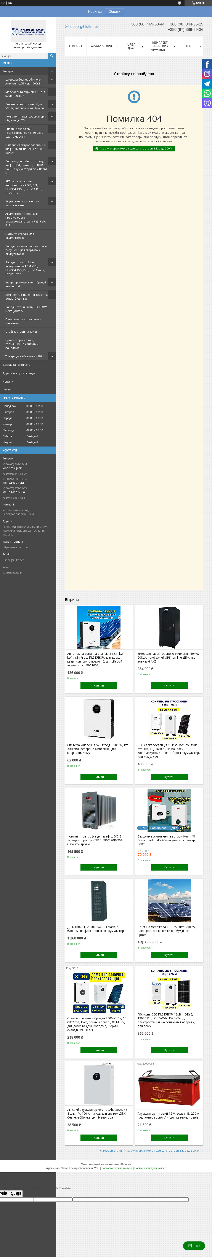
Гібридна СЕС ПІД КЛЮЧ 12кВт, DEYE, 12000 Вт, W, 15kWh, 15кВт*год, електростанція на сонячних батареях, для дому (166, 1020)
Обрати (114, 11)
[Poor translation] (16, 1193)
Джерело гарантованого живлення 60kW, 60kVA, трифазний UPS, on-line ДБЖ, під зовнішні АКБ (168, 657)
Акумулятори (101, 46)
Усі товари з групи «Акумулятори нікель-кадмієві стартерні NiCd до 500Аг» (149, 1150)
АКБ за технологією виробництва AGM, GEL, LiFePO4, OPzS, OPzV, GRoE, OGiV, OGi (23, 187)
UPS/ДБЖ (131, 46)
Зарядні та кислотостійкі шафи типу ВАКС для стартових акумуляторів (26, 250)
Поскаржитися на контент (116, 1168)
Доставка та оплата (16, 365)
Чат (194, 1246)
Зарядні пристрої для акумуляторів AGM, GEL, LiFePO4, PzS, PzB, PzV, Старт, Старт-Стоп (25, 268)
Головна (75, 46)
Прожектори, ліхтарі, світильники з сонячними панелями (22, 344)
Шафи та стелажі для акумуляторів (19, 236)
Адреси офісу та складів (19, 373)
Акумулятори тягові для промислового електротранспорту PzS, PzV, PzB (25, 219)
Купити (99, 685)
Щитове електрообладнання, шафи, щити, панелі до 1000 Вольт (25, 149)
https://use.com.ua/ (15, 547)
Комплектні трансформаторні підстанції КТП (25, 118)
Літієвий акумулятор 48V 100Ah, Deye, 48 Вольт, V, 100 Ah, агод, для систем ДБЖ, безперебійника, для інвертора (97, 1113)
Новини (8, 381)
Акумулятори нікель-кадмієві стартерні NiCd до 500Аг (136, 148)
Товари (8, 71)
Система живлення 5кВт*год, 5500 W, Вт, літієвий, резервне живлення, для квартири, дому (98, 749)
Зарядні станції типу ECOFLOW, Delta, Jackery (26, 309)
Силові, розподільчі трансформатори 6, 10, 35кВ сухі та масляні (24, 132)
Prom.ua (126, 1164)
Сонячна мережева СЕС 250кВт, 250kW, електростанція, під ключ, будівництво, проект (167, 931)
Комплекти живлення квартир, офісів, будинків (26, 296)
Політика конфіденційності (150, 1168)
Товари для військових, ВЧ (23, 356)
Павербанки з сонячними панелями (23, 321)
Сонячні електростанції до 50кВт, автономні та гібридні (25, 106)
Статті (7, 390)
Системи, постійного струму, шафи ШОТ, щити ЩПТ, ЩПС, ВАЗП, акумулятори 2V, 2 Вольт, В (26, 167)
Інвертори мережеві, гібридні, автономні (26, 284)
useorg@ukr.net (13, 560)
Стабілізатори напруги (21, 332)
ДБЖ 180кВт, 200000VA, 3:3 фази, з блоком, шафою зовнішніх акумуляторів (96, 929)
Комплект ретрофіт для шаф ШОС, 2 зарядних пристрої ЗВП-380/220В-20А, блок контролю (95, 840)
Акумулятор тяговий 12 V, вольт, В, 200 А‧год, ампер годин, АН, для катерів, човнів (169, 1115)
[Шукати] (52, 56)
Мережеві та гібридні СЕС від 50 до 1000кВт (25, 94)
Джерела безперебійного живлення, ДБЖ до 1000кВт (23, 81)
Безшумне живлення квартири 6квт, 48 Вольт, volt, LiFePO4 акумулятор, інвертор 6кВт (169, 840)
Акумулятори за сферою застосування (22, 203)
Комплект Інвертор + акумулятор (160, 46)
